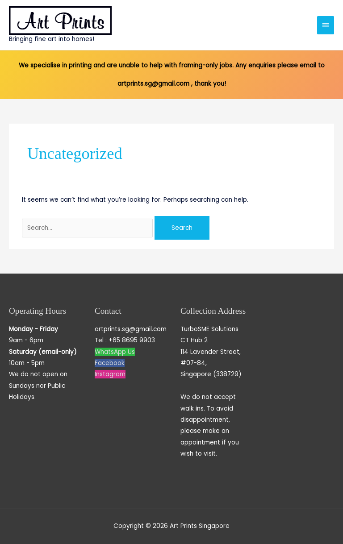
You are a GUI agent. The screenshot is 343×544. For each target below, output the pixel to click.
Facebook (110, 363)
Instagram (110, 374)
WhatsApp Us (115, 352)
